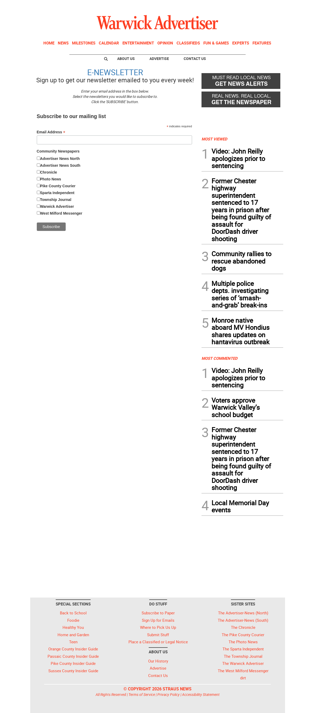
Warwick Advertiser (57, 206)
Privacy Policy (168, 694)
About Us (126, 58)
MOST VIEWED (214, 138)
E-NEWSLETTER (115, 72)
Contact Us (195, 58)
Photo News (50, 179)
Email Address (51, 132)
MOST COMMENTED (219, 358)
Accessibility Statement (201, 694)
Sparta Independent (57, 193)
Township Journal (55, 200)
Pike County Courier (58, 186)
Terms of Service (141, 694)
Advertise (159, 58)
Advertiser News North (60, 158)
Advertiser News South (60, 165)
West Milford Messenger (61, 213)
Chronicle (48, 172)
